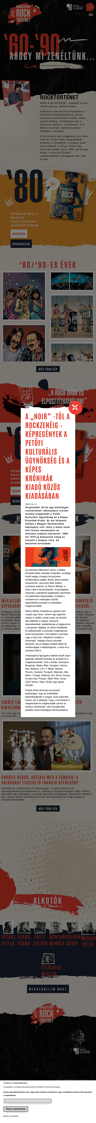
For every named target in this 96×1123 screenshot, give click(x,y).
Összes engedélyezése (16, 1109)
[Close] (76, 408)
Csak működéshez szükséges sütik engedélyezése (28, 1101)
